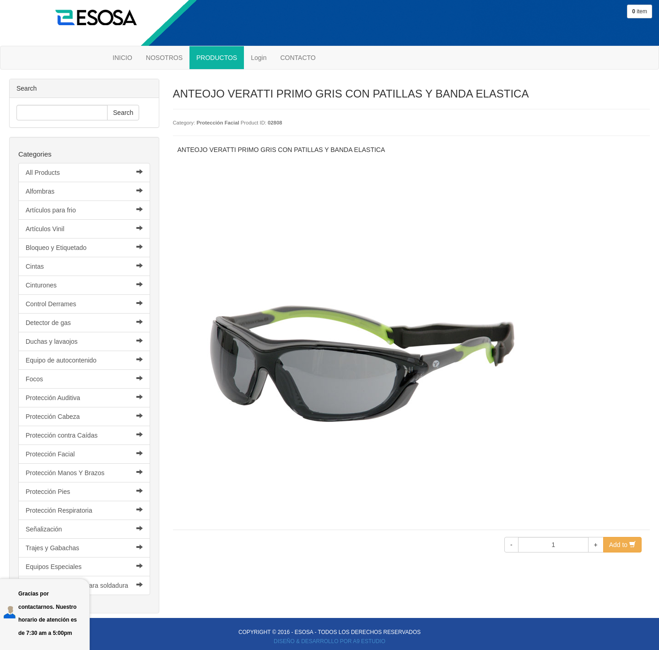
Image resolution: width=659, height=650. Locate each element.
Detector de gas (84, 322)
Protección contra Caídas (84, 435)
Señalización (84, 529)
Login (258, 57)
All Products (84, 172)
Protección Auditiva (84, 397)
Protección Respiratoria (84, 510)
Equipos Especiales (84, 566)
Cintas (84, 266)
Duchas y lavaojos (84, 341)
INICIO (122, 57)
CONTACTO (297, 57)
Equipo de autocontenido (84, 360)
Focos (84, 379)
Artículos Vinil (84, 229)
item (639, 11)
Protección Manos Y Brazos (84, 473)
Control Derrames (84, 304)
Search (123, 112)
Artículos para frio (84, 210)
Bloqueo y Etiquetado (84, 247)
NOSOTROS (164, 57)
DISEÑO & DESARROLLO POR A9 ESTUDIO (329, 641)
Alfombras (84, 191)
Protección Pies (84, 491)
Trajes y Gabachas (84, 548)
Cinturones (84, 285)
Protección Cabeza (84, 416)
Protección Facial (84, 454)
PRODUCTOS (216, 57)
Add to (622, 544)
